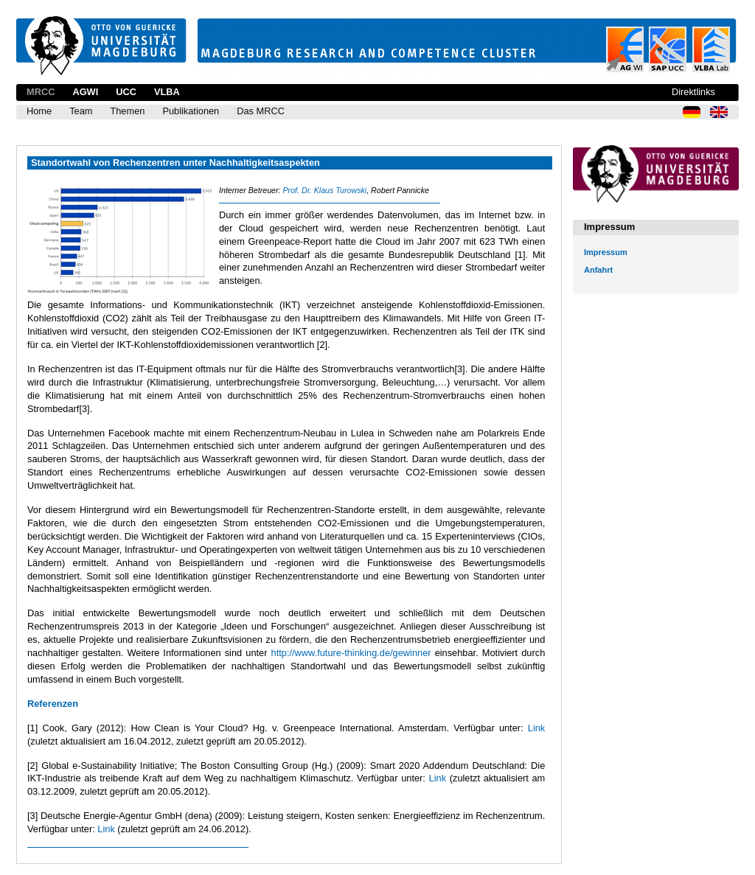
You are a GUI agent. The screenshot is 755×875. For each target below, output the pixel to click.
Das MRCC (261, 110)
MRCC (41, 91)
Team (80, 110)
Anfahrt (598, 269)
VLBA (167, 91)
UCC (126, 91)
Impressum (605, 252)
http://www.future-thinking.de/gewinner (351, 652)
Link (536, 727)
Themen (127, 110)
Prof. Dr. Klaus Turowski (324, 190)
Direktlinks (693, 91)
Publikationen (190, 110)
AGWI (85, 91)
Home (39, 110)
